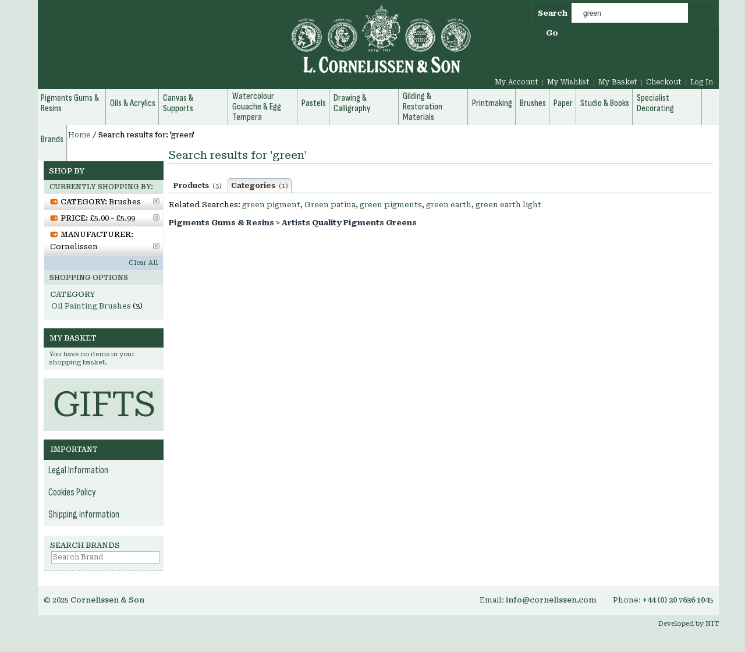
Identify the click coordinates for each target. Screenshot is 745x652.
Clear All (143, 263)
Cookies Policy (72, 492)
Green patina (330, 204)
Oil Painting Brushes (91, 306)
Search (552, 13)
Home (79, 135)
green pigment (271, 204)
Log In (701, 82)
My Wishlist (568, 82)
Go (552, 33)
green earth (448, 204)
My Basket (617, 82)
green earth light (508, 204)
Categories (259, 186)
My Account (516, 82)
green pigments (391, 204)
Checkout (664, 82)
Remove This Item (156, 201)
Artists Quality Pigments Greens (349, 222)
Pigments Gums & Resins (221, 222)
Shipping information (83, 514)
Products (197, 186)
